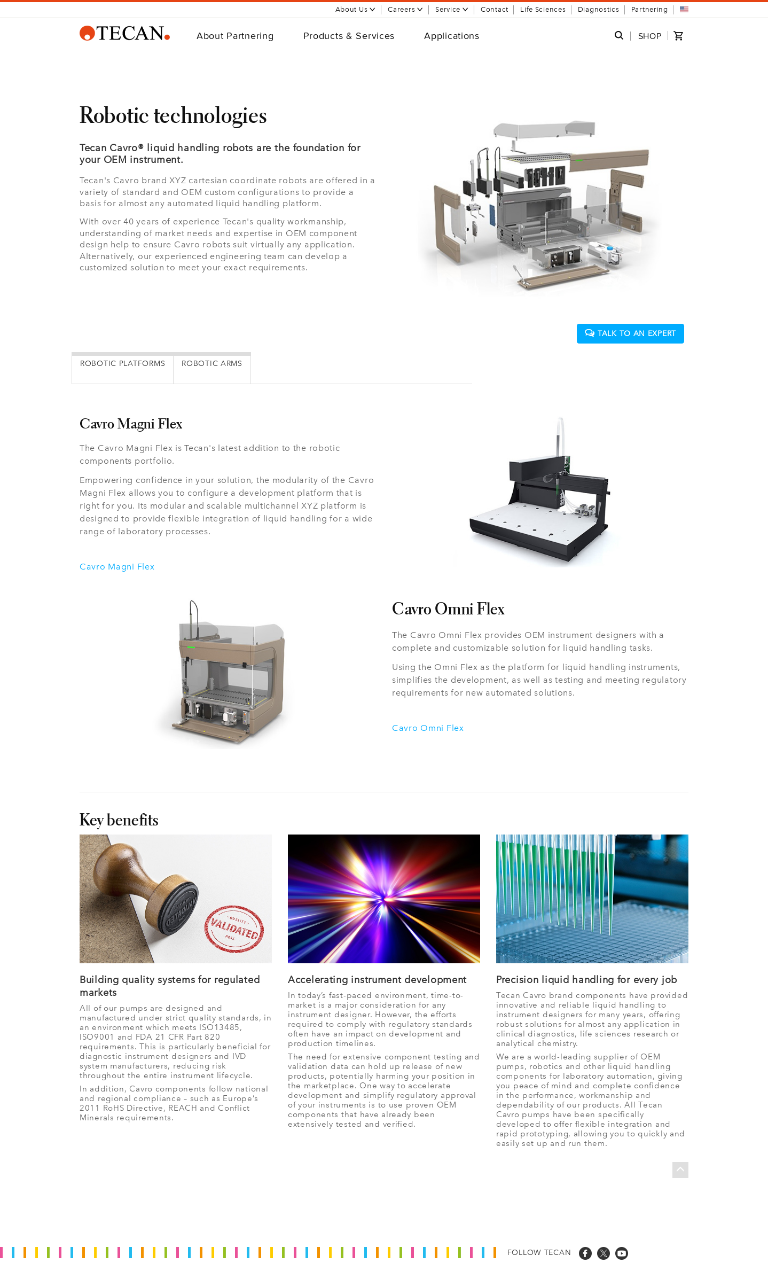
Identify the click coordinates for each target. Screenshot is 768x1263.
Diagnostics (599, 9)
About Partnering (235, 35)
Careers (406, 9)
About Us (356, 9)
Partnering (649, 9)
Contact (494, 9)
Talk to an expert (630, 333)
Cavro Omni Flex (428, 728)
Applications (452, 35)
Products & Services (349, 35)
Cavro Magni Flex (117, 567)
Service (452, 9)
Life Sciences (543, 9)
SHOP (650, 36)
